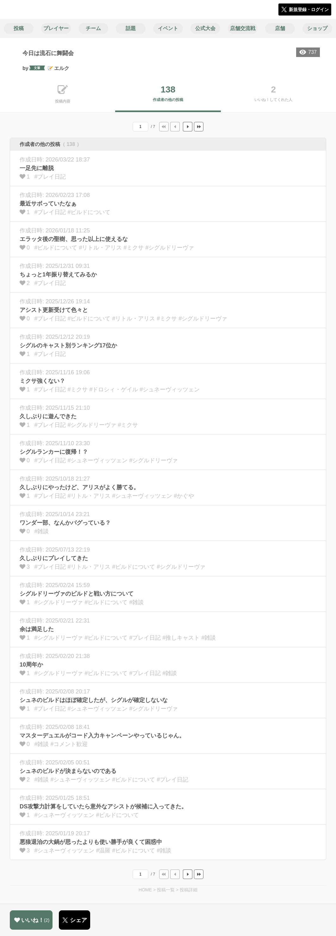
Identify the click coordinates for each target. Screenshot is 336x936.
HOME (145, 889)
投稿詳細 (188, 889)
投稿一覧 (166, 889)
